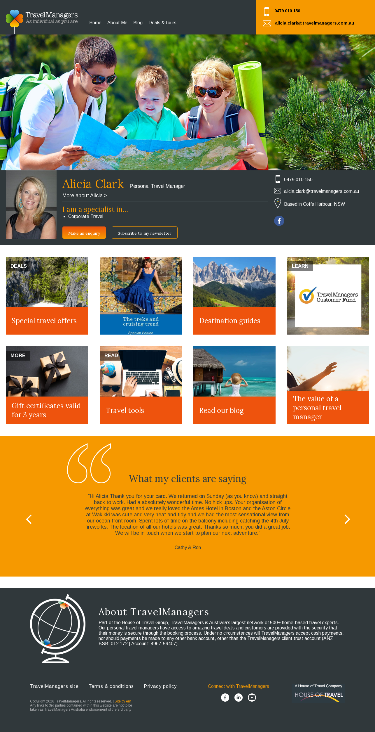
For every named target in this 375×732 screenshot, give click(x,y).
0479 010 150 (287, 10)
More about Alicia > (84, 195)
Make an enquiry (84, 233)
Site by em (123, 701)
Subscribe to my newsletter (144, 233)
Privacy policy (160, 686)
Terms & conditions (111, 686)
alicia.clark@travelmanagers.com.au (314, 22)
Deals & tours (162, 22)
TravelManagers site (54, 686)
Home (95, 22)
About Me (117, 22)
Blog (138, 22)
